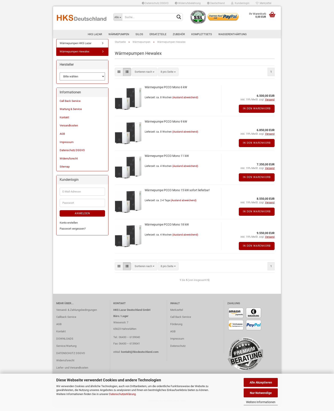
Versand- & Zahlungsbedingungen (76, 314)
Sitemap (65, 171)
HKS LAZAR (95, 34)
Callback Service (66, 321)
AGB (62, 138)
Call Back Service (70, 105)
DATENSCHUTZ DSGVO (70, 357)
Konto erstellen (69, 227)
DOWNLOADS (64, 343)
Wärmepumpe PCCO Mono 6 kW (166, 92)
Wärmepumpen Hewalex (74, 56)
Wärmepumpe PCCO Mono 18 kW (167, 229)
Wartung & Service (71, 113)
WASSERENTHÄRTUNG (232, 34)
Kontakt (64, 122)
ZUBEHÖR (179, 34)
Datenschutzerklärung (122, 394)
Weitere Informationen (260, 402)
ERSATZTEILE (158, 34)
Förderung (176, 328)
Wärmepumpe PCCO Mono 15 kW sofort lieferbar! (177, 195)
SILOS (139, 34)
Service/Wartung (66, 350)
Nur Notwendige (261, 393)
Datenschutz (178, 350)
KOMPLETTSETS (201, 34)
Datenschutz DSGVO (155, 3)
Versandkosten (69, 130)
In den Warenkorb (257, 113)
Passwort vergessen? (73, 233)
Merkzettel (263, 3)
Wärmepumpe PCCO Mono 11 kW (167, 160)
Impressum (66, 146)
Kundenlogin (240, 3)
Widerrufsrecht (69, 163)
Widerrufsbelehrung (188, 3)
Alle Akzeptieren (261, 382)
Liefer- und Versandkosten (72, 372)
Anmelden (82, 218)
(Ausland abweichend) (185, 102)
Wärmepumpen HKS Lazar (75, 47)
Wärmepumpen (118, 34)
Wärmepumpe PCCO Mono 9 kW (166, 126)
